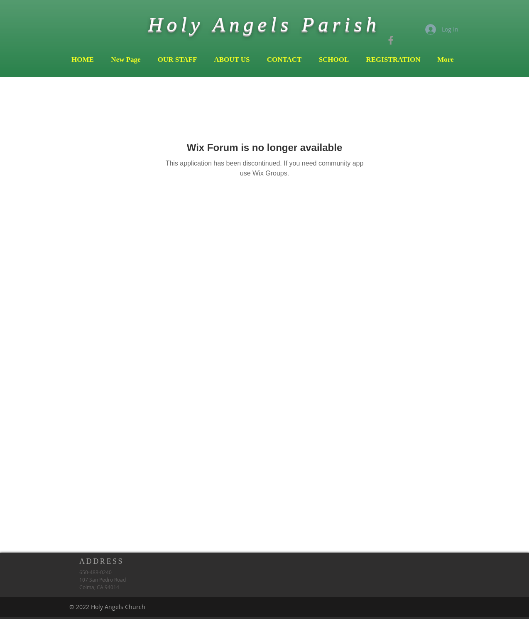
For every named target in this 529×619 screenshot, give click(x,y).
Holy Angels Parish (264, 24)
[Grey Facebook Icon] (391, 40)
